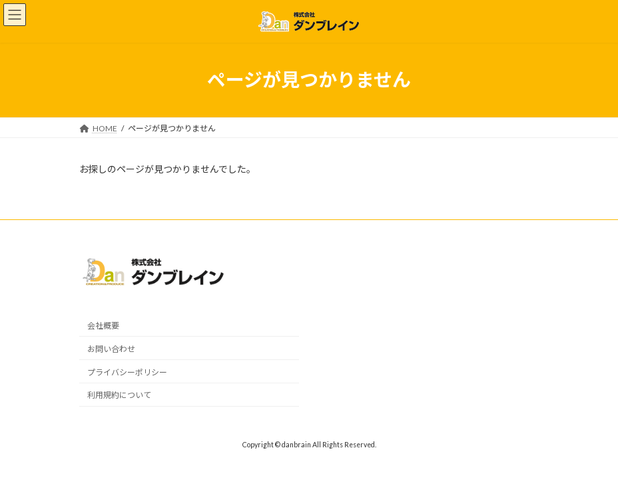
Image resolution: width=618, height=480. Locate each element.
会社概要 (103, 326)
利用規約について (119, 395)
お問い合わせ (111, 349)
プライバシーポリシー (127, 372)
